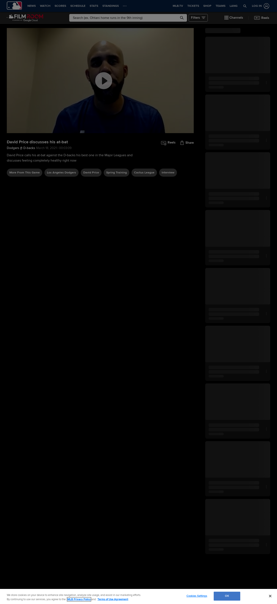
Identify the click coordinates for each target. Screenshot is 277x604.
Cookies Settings (197, 596)
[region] (138, 596)
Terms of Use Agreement (113, 599)
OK (227, 596)
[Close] (270, 596)
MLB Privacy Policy (79, 599)
